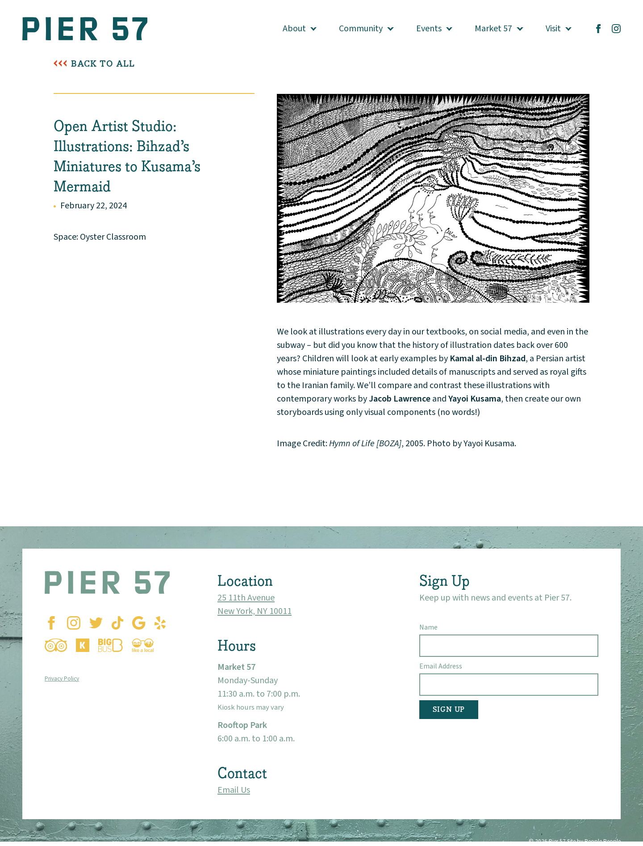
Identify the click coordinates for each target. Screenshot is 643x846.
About (294, 28)
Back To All (103, 64)
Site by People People (594, 841)
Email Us (233, 790)
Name (428, 627)
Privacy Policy (62, 678)
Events (429, 28)
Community (361, 28)
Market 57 (493, 28)
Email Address (440, 666)
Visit (553, 28)
